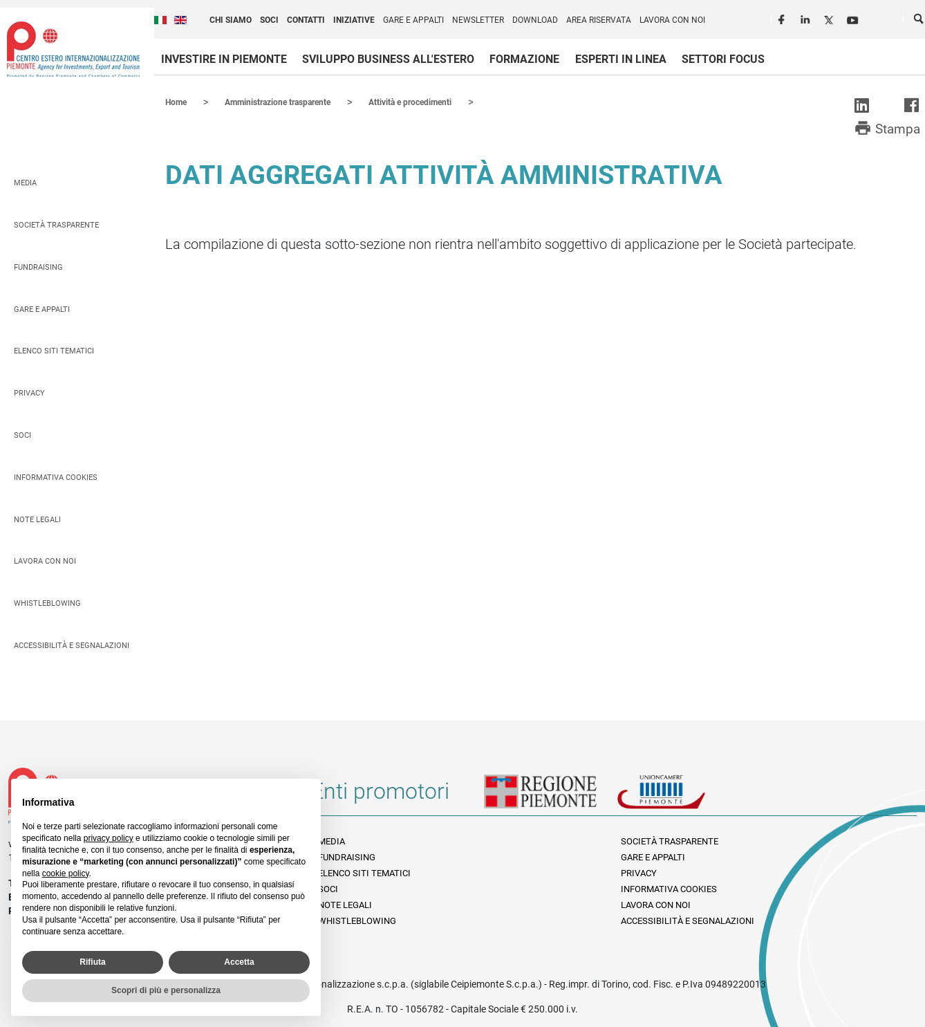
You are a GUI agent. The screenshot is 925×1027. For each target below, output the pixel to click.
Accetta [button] (239, 962)
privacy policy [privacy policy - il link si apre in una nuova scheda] (108, 838)
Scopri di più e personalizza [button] (166, 990)
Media (25, 182)
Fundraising (38, 266)
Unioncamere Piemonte (680, 796)
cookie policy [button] (65, 873)
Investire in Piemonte (224, 59)
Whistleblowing (47, 602)
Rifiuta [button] (92, 962)
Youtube (853, 18)
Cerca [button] (919, 21)
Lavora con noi (672, 20)
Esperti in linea (620, 59)
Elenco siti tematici (54, 350)
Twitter (830, 18)
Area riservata (598, 20)
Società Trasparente (56, 224)
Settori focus (723, 59)
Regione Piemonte (550, 796)
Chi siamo (230, 20)
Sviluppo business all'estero (388, 59)
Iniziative (354, 20)
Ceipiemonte (73, 49)
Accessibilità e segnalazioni (71, 644)
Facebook (783, 18)
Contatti (306, 20)
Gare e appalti (413, 20)
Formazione (524, 59)
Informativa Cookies (55, 476)
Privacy (29, 392)
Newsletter (478, 20)
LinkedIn (806, 18)
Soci (269, 20)
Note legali (37, 519)
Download (535, 20)
